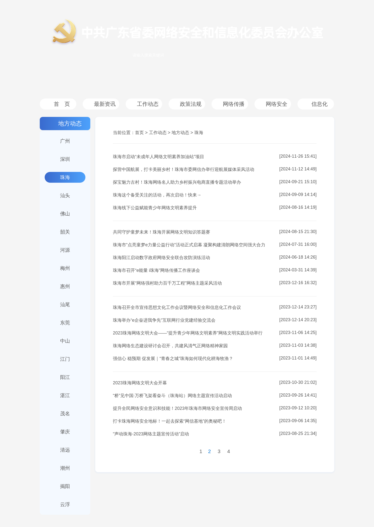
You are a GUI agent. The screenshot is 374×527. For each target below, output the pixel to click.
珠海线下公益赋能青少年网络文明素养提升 (155, 207)
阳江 (65, 377)
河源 (65, 250)
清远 (65, 450)
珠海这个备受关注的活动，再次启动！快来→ (157, 195)
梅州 (65, 268)
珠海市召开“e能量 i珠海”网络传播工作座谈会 (156, 270)
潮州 (65, 468)
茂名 (65, 413)
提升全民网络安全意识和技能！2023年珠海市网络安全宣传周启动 (177, 408)
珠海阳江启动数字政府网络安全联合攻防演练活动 (161, 257)
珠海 (65, 177)
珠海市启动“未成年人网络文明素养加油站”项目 (158, 156)
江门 (65, 359)
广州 (65, 141)
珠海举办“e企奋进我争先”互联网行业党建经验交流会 (164, 320)
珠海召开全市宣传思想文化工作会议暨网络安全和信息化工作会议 (177, 307)
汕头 (65, 195)
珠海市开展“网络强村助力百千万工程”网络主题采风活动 (167, 283)
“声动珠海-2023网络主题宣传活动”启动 (151, 433)
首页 (139, 132)
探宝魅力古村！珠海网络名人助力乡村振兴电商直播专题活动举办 (177, 182)
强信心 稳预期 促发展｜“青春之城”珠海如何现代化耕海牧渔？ (173, 358)
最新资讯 (105, 104)
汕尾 (65, 304)
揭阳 (65, 486)
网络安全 (276, 104)
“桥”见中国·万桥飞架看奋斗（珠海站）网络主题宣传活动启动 (172, 395)
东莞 (65, 322)
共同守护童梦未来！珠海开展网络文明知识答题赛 (161, 232)
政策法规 (190, 104)
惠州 (65, 286)
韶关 (65, 232)
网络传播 (233, 104)
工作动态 (148, 104)
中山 (65, 341)
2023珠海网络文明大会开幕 (140, 382)
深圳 (65, 159)
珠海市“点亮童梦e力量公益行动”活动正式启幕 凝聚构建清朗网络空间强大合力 (189, 244)
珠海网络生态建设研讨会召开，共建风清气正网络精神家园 (170, 345)
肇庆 (65, 431)
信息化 (319, 104)
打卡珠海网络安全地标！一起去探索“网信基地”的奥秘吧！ (169, 421)
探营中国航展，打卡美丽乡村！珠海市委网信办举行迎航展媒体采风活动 (183, 169)
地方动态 (70, 123)
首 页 (62, 104)
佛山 (65, 213)
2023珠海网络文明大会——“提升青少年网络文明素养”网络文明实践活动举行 (188, 333)
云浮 (65, 504)
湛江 (65, 395)
